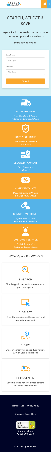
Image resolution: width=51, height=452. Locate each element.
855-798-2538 (25, 433)
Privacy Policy (32, 405)
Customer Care (22, 414)
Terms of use (18, 405)
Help (33, 414)
